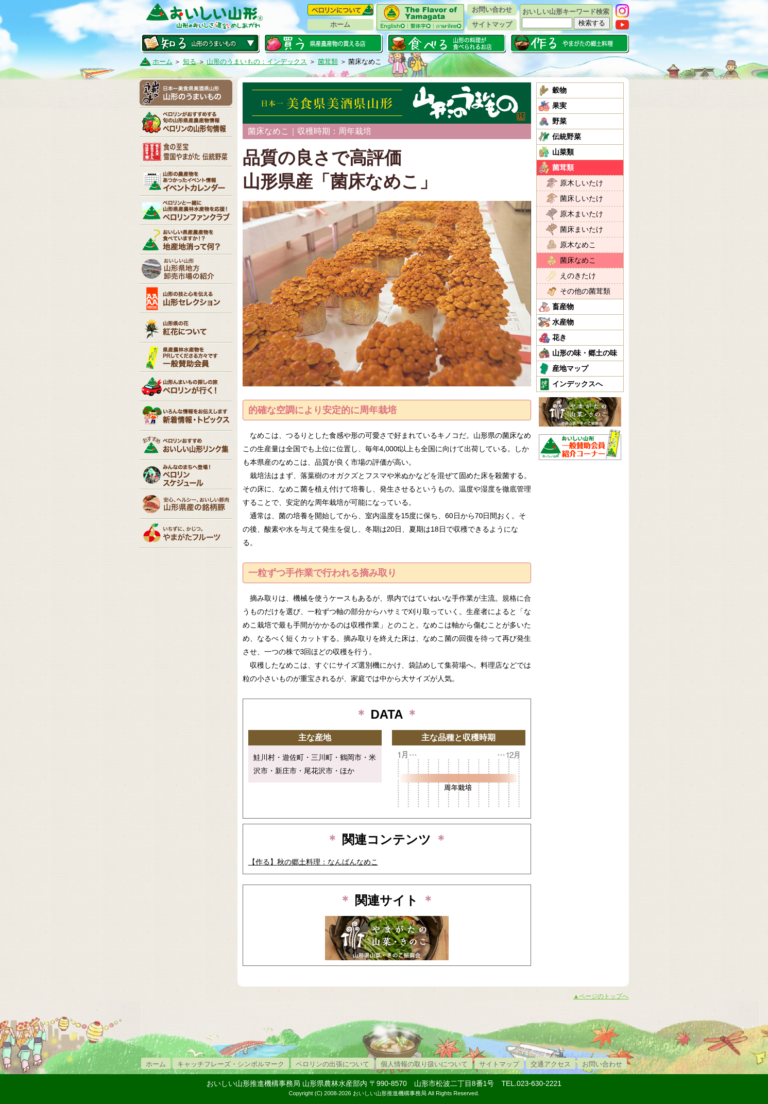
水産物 (563, 322)
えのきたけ (578, 275)
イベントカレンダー (186, 181)
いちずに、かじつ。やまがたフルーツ (186, 533)
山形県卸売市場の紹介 (186, 269)
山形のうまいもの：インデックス (257, 61)
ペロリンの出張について (332, 1064)
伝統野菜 (566, 136)
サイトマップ (492, 24)
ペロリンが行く (186, 386)
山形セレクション (186, 298)
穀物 (559, 90)
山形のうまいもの (186, 93)
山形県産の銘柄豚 (186, 504)
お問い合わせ (492, 9)
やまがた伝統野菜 (186, 151)
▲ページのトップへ (601, 996)
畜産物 (563, 306)
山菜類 (563, 152)
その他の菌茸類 (585, 291)
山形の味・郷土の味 (584, 353)
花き (559, 337)
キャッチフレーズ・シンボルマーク (230, 1064)
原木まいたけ (581, 214)
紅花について (186, 328)
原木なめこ (578, 245)
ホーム (340, 24)
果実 (559, 105)
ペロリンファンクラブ (186, 210)
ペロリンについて (340, 9)
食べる (446, 43)
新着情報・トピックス (186, 416)
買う (323, 43)
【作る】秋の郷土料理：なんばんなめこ (313, 862)
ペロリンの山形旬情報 (186, 122)
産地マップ (570, 368)
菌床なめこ (578, 260)
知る (200, 43)
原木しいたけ (581, 183)
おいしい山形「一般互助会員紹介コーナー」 (581, 444)
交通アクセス (551, 1064)
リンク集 (186, 445)
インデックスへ (577, 384)
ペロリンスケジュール (186, 474)
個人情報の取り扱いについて (424, 1064)
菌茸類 (328, 61)
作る (569, 43)
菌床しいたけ (581, 198)
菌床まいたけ (581, 229)
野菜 (559, 121)
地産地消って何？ (186, 239)
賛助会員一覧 (186, 357)
